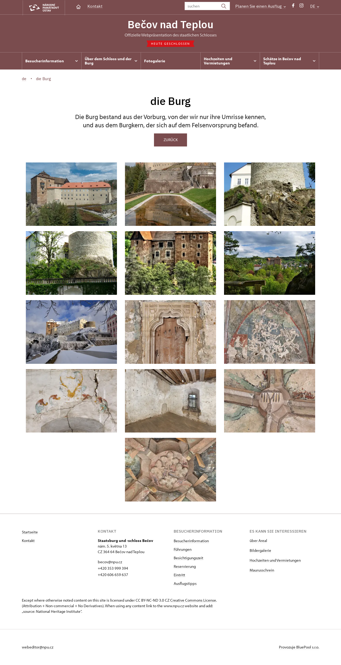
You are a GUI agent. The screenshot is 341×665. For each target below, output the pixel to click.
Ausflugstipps (185, 583)
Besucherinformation (191, 541)
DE (314, 6)
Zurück (171, 140)
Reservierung (185, 566)
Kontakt (95, 6)
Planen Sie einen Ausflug (260, 6)
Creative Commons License (193, 600)
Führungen (183, 549)
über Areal (258, 540)
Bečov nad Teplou (170, 25)
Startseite (30, 532)
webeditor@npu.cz (37, 647)
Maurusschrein (262, 570)
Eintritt (179, 575)
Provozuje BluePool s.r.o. (299, 647)
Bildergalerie (260, 550)
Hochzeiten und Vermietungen (275, 560)
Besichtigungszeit (188, 558)
